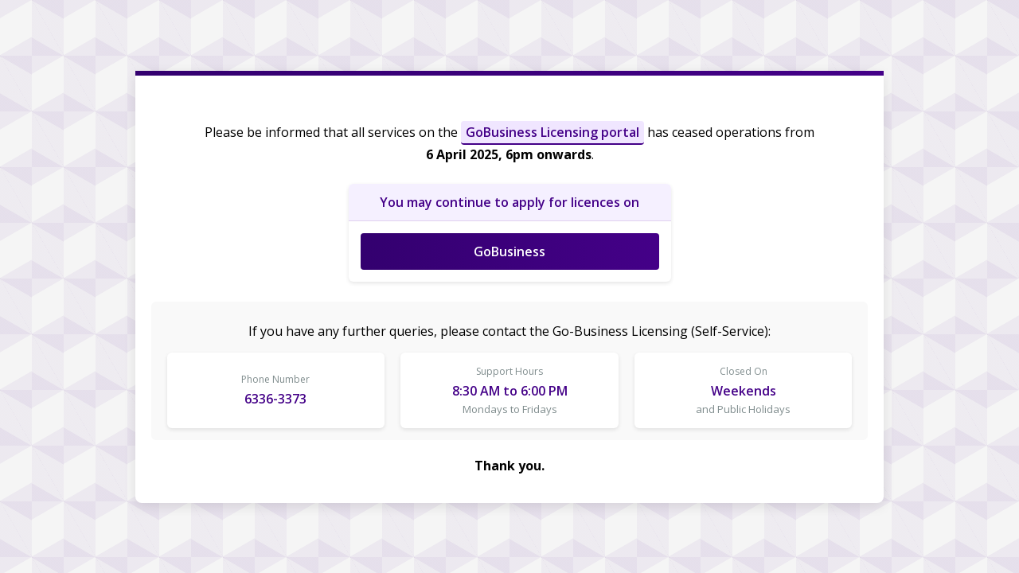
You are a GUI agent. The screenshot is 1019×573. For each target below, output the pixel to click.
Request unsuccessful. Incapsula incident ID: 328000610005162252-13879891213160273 (509, 286)
